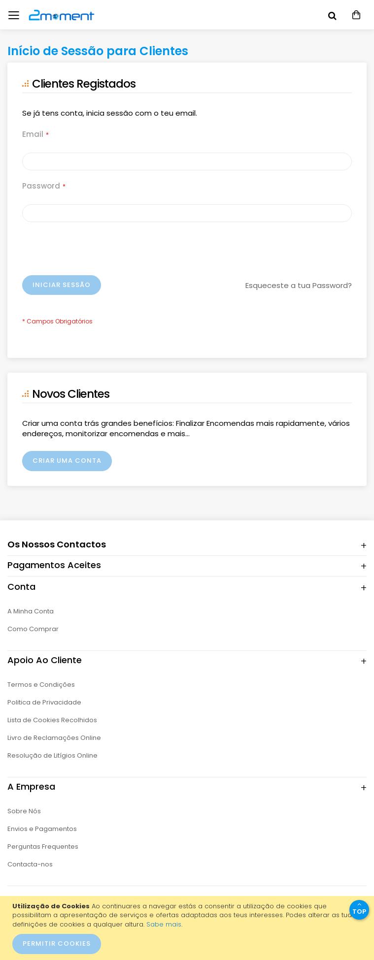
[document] (188, 928)
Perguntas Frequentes (42, 846)
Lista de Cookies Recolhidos (52, 720)
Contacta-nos (30, 864)
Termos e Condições (41, 684)
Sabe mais (163, 924)
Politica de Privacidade (44, 702)
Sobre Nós (24, 811)
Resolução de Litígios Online (52, 755)
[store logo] (51, 15)
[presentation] (97, 251)
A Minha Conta (30, 611)
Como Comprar (33, 629)
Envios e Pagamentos (42, 828)
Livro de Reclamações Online (54, 737)
